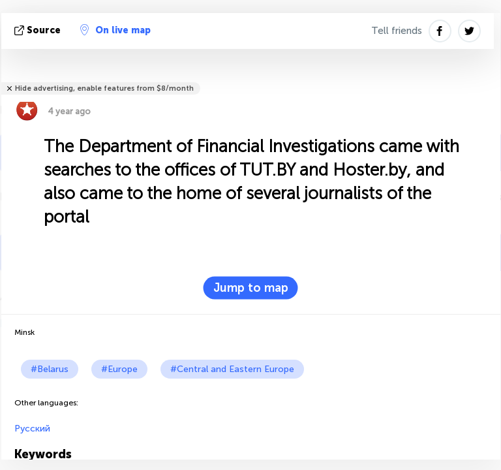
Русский (32, 428)
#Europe (119, 369)
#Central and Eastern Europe (232, 369)
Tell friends (396, 31)
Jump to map (250, 288)
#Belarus (49, 369)
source (39, 30)
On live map (115, 30)
